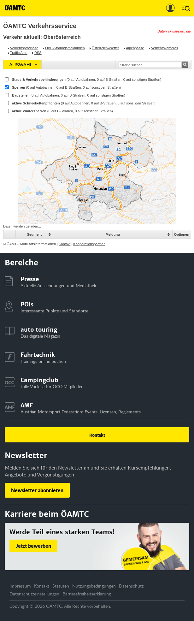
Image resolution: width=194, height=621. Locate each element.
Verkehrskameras (164, 48)
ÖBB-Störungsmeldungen (65, 48)
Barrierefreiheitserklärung (86, 594)
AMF (27, 405)
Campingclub (39, 380)
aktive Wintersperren (62, 111)
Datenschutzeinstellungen (34, 594)
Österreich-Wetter (105, 48)
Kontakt (64, 244)
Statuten (60, 586)
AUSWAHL (20, 64)
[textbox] (149, 65)
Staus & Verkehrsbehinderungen (86, 79)
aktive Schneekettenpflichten (84, 103)
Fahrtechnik (38, 354)
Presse (30, 279)
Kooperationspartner (89, 244)
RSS (38, 53)
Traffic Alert (18, 53)
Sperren (66, 87)
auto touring (39, 329)
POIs (27, 304)
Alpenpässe (135, 48)
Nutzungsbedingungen (94, 586)
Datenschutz (131, 586)
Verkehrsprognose (24, 48)
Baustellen (68, 95)
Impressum (20, 586)
